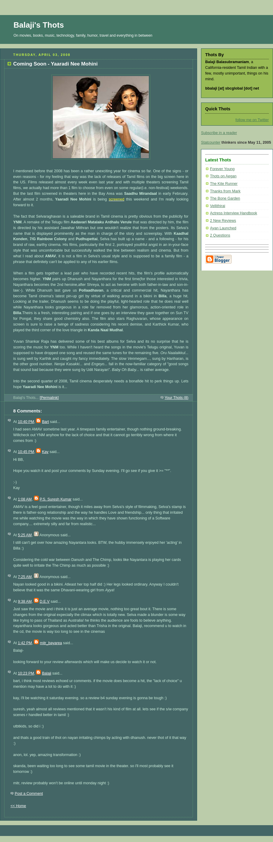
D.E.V (45, 601)
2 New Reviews (223, 221)
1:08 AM (25, 499)
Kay (45, 452)
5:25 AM (25, 535)
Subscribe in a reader (219, 133)
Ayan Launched (223, 228)
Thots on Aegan (223, 176)
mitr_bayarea (51, 643)
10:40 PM (26, 422)
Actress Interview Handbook (233, 213)
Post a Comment (29, 793)
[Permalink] (49, 398)
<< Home (18, 806)
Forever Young (222, 169)
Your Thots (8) (176, 398)
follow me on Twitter (252, 120)
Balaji (46, 673)
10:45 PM (26, 452)
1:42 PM (25, 643)
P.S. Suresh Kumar (55, 499)
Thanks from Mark (225, 191)
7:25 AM (25, 577)
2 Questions (220, 235)
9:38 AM (25, 601)
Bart (45, 422)
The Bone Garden (225, 198)
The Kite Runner (224, 184)
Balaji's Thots (39, 24)
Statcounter (210, 142)
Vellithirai (217, 206)
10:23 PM (26, 673)
